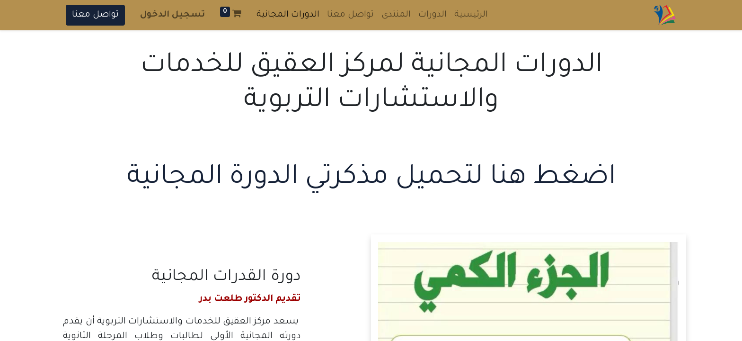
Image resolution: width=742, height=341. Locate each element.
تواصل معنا (95, 15)
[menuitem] (471, 15)
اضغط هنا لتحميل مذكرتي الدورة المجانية (371, 178)
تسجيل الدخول (172, 15)
